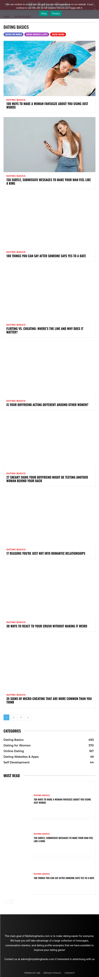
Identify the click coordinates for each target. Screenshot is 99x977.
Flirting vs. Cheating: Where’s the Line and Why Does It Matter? (44, 330)
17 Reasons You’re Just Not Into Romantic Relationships (45, 553)
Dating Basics (16, 100)
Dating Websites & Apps (36, 34)
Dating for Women (13, 34)
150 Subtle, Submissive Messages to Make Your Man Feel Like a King (48, 181)
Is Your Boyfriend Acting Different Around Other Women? (47, 404)
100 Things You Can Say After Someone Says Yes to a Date (46, 256)
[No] (94, 9)
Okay (44, 13)
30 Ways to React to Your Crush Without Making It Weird (46, 626)
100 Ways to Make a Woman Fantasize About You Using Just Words (47, 105)
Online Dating (58, 34)
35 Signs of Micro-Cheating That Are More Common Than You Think (49, 700)
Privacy (56, 13)
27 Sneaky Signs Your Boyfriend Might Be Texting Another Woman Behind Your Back (47, 479)
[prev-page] (6, 901)
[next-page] (28, 717)
